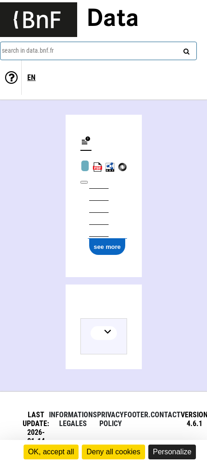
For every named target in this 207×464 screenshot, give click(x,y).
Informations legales (73, 419)
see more (107, 246)
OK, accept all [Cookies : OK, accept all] (51, 452)
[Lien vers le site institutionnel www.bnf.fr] (38, 19)
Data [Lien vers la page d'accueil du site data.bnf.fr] (112, 19)
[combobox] (98, 51)
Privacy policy (110, 419)
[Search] (185, 49)
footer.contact (152, 414)
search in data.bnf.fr (28, 50)
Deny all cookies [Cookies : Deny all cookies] (113, 452)
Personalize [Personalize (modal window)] (172, 452)
